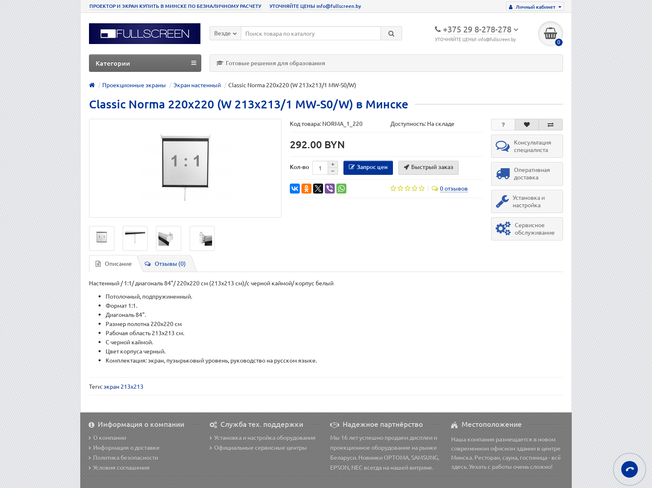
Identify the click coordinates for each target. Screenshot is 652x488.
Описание (114, 263)
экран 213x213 (123, 386)
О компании (107, 437)
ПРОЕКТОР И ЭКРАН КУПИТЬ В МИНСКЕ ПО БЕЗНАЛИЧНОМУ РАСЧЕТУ (175, 6)
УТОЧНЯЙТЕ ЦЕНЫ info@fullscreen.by (315, 6)
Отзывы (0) (165, 263)
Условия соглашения (119, 467)
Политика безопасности (123, 457)
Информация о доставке (124, 447)
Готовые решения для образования (270, 63)
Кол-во (299, 167)
